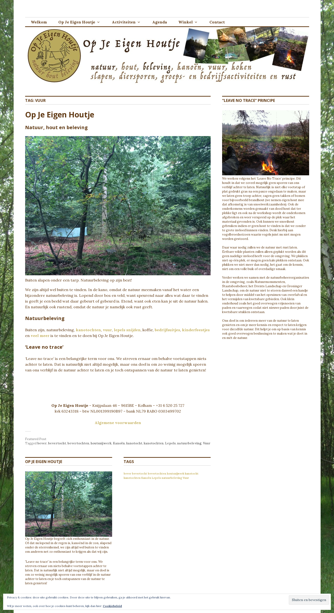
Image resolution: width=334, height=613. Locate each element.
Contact (217, 22)
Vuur (206, 443)
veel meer (40, 335)
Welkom (39, 22)
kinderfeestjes (196, 329)
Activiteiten (124, 22)
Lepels (170, 443)
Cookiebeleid (112, 606)
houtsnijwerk (101, 443)
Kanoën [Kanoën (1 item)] (146, 478)
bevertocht (57, 443)
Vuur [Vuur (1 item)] (186, 478)
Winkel (185, 22)
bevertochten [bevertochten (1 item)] (157, 473)
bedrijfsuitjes (167, 329)
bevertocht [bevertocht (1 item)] (139, 473)
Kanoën (119, 443)
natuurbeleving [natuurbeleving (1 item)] (172, 478)
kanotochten (88, 329)
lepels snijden (127, 329)
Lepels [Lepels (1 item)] (156, 478)
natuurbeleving (189, 443)
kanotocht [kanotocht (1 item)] (191, 473)
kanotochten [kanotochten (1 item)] (132, 478)
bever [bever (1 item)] (127, 473)
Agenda (159, 22)
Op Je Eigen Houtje (76, 22)
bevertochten (78, 443)
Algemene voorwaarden (118, 422)
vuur (107, 329)
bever (42, 443)
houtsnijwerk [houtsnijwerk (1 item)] (175, 473)
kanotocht (134, 443)
